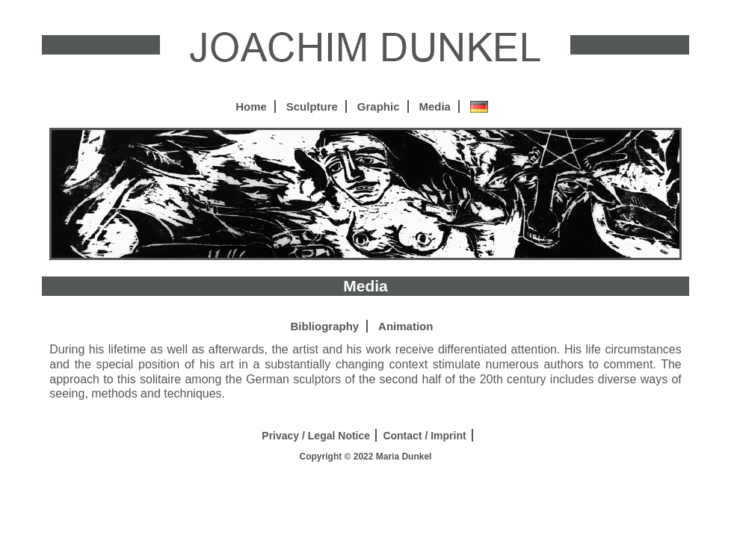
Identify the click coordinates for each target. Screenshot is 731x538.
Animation (405, 326)
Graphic (378, 106)
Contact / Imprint (424, 436)
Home (251, 106)
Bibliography (325, 326)
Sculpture (312, 106)
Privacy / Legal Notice (316, 436)
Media (435, 106)
